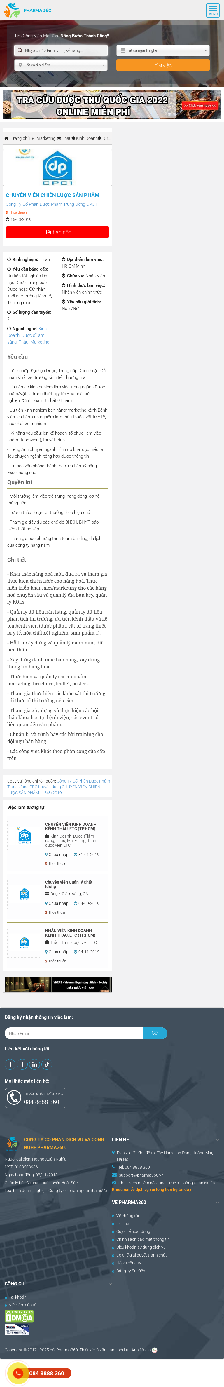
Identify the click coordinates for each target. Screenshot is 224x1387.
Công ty (55, 1190)
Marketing (39, 342)
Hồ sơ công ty (126, 1263)
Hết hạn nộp (57, 232)
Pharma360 (67, 1350)
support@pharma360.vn (141, 1175)
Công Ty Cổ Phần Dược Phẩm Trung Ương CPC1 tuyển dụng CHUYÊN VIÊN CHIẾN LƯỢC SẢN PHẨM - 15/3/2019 (58, 787)
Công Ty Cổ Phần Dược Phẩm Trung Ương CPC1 (51, 204)
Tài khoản (16, 1297)
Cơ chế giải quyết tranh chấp (140, 1255)
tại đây (184, 1189)
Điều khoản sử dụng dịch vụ (139, 1247)
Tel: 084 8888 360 (134, 1167)
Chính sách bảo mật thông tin (141, 1239)
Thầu (66, 138)
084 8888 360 (41, 1101)
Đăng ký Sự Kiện (128, 1270)
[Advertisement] (106, 1372)
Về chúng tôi (125, 1215)
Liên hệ (120, 1223)
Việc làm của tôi (21, 1305)
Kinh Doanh (87, 138)
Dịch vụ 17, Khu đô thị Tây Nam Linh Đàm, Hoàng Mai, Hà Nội (165, 1156)
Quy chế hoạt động (131, 1231)
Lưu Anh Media (137, 1350)
